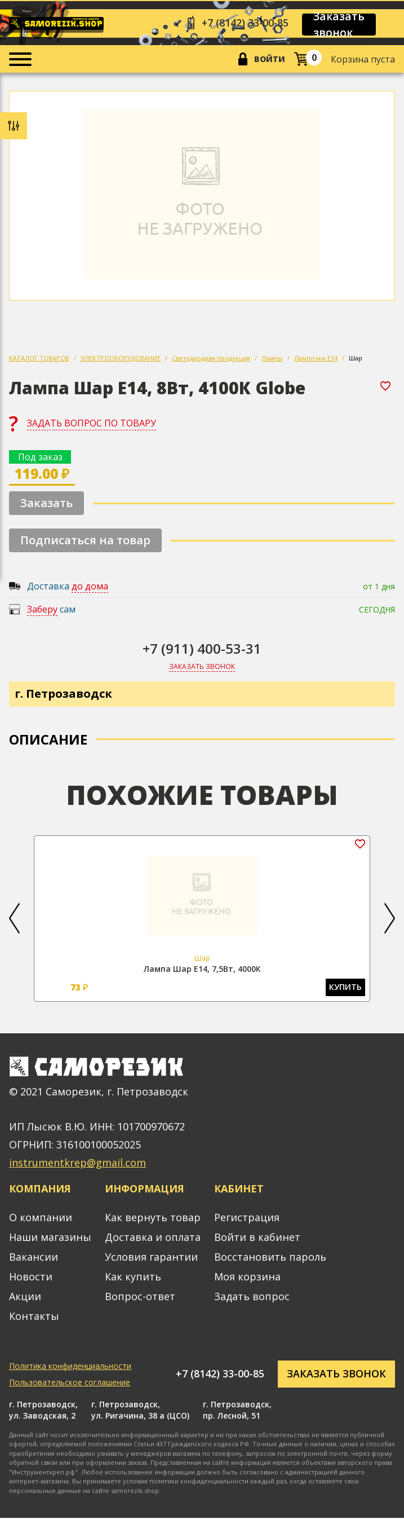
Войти (269, 59)
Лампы (272, 358)
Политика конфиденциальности (70, 1367)
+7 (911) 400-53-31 (202, 649)
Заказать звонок (341, 25)
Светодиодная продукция (211, 358)
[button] (14, 919)
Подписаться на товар (85, 540)
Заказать (46, 503)
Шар (355, 358)
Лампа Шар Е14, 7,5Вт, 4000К (202, 969)
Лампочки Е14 (316, 358)
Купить (346, 988)
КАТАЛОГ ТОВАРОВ (39, 358)
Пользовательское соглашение (69, 1383)
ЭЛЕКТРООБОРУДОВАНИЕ (121, 358)
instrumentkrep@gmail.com (77, 1164)
